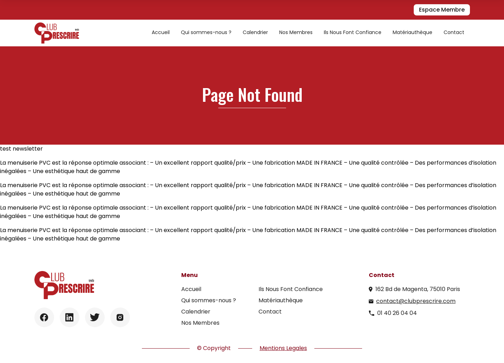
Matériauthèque (412, 32)
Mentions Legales (283, 348)
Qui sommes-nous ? (206, 32)
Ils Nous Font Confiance (352, 32)
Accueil (161, 32)
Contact (454, 32)
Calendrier (255, 32)
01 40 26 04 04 (397, 313)
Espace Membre (442, 10)
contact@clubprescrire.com (416, 301)
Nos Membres (296, 32)
